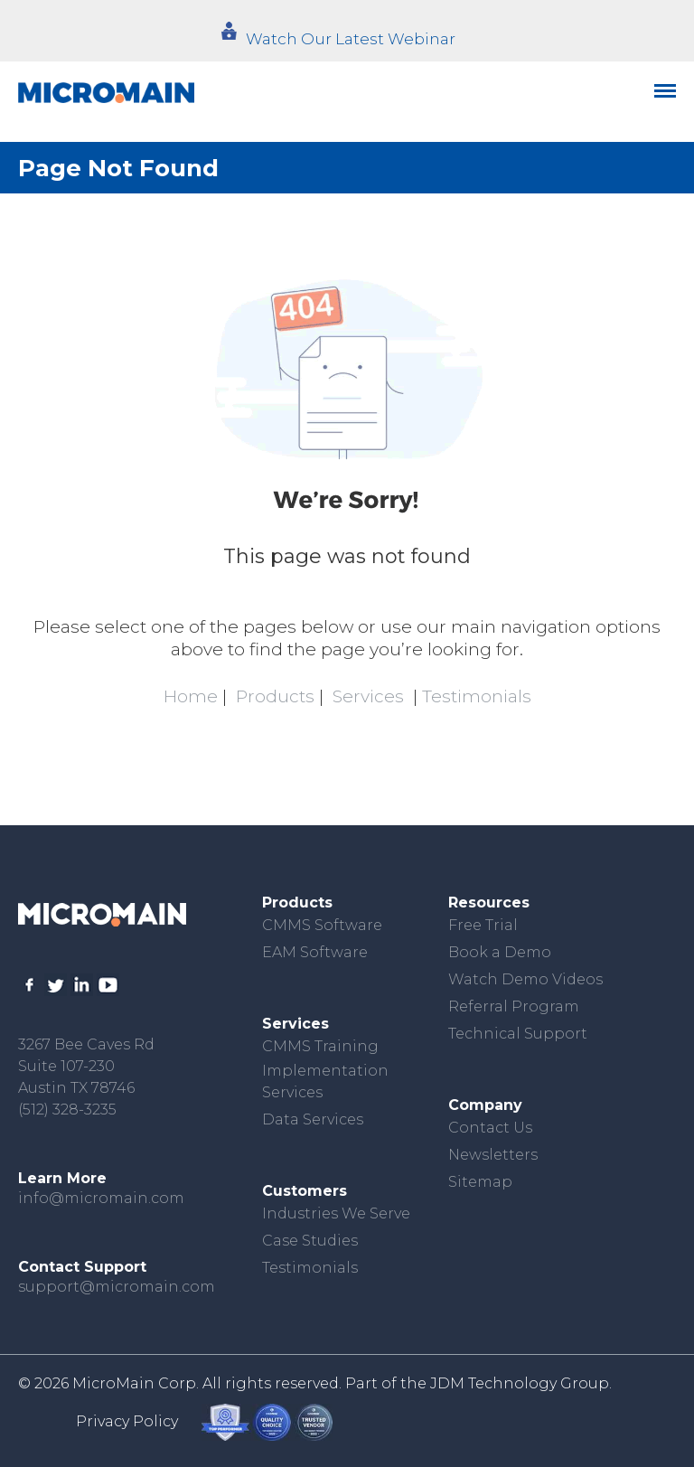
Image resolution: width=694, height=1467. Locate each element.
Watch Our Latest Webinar (350, 39)
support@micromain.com (116, 1286)
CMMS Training (320, 1046)
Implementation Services (325, 1081)
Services (368, 696)
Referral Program (513, 1006)
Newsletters (493, 1154)
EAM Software (315, 952)
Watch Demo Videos (525, 979)
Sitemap (480, 1181)
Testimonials (476, 696)
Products (275, 696)
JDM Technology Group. (521, 1383)
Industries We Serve (336, 1213)
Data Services (312, 1119)
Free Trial (483, 925)
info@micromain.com (101, 1198)
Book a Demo (499, 952)
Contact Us (490, 1127)
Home (191, 696)
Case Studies (310, 1240)
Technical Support (517, 1033)
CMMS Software (322, 925)
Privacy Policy (127, 1421)
